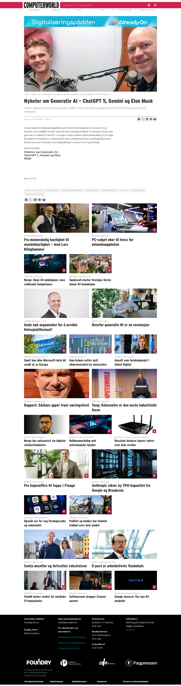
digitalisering (91, 190)
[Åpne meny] (149, 5)
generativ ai (52, 190)
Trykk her (130, 629)
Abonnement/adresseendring (72, 637)
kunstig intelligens (34, 190)
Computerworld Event (68, 648)
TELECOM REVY (34, 10)
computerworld (108, 190)
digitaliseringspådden (71, 190)
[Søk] (155, 5)
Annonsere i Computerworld (71, 642)
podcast (124, 190)
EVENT (79, 10)
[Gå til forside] (41, 5)
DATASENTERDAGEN (124, 10)
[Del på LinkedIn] (147, 119)
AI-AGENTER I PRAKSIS (147, 10)
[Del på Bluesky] (155, 119)
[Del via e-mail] (151, 119)
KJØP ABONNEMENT (85, 5)
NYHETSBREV (68, 5)
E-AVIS (102, 10)
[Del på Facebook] (139, 119)
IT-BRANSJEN (56, 10)
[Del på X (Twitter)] (143, 119)
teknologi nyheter (34, 194)
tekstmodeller (138, 190)
